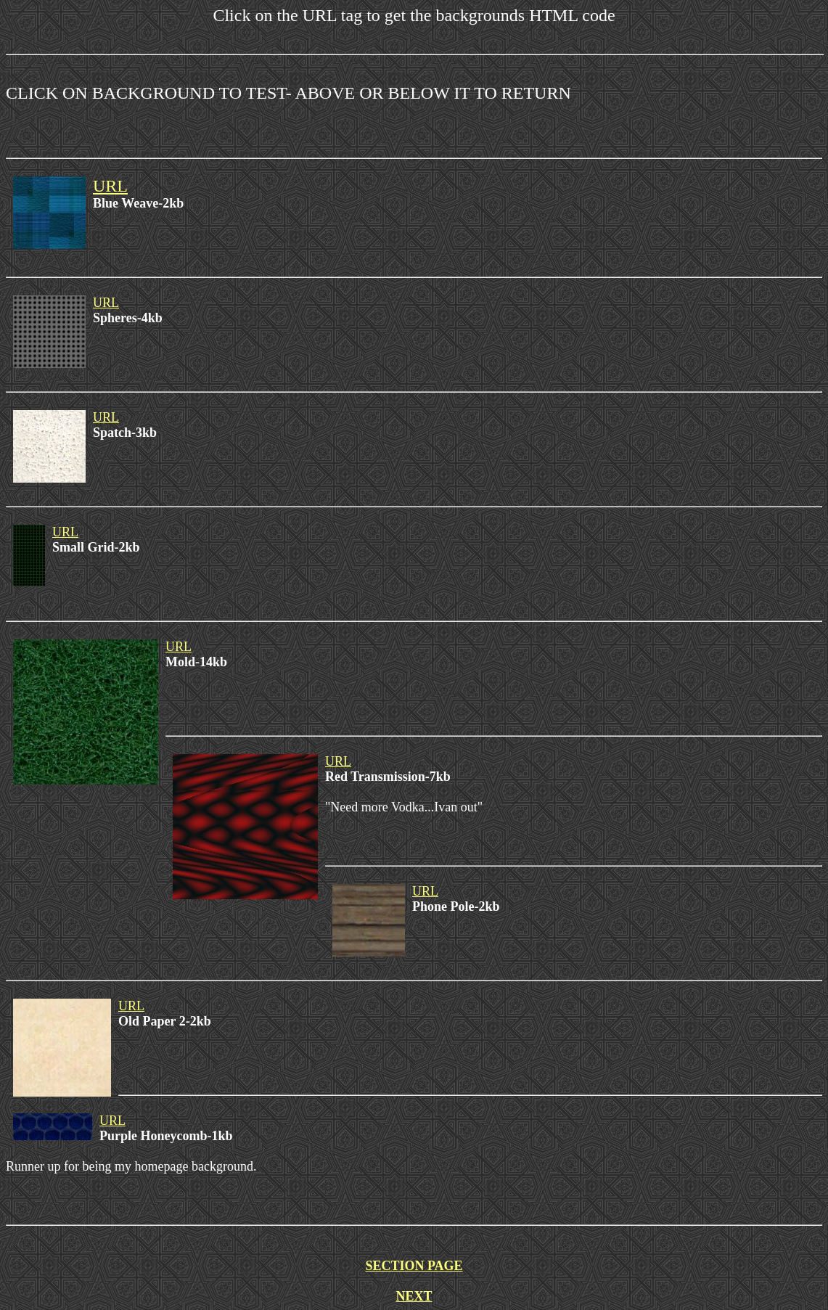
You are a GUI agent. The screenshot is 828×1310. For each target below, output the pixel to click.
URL (110, 185)
